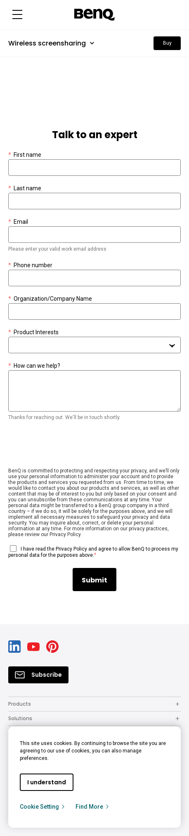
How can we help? (34, 366)
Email (18, 222)
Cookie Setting (43, 806)
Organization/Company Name (50, 299)
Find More (93, 806)
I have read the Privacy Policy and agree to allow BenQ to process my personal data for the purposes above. (93, 552)
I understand (46, 782)
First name (24, 155)
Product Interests (33, 332)
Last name (24, 188)
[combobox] (94, 345)
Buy (167, 43)
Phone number (30, 265)
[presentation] (71, 446)
